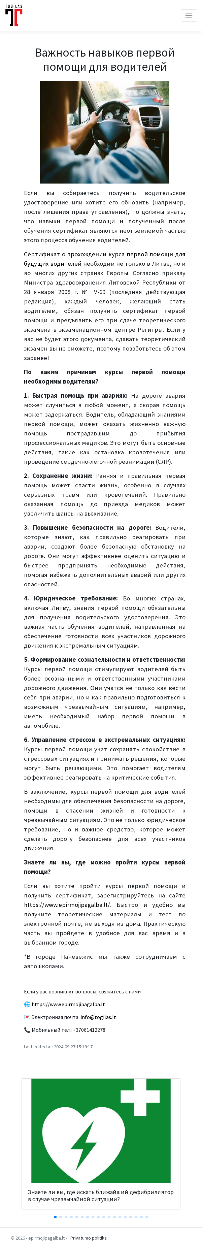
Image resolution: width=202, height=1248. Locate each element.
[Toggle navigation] (189, 15)
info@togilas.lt (98, 1017)
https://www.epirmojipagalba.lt (68, 1004)
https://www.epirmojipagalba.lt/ (67, 905)
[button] (55, 1217)
